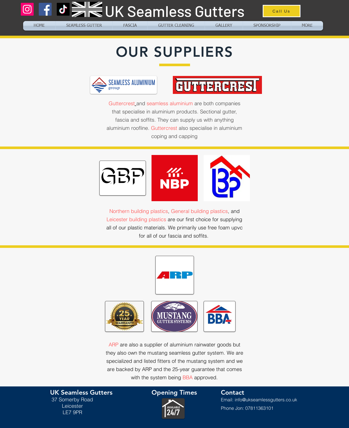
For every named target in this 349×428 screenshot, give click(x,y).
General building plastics (199, 211)
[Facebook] (45, 9)
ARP (113, 344)
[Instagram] (27, 9)
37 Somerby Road (72, 399)
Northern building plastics (138, 211)
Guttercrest (122, 103)
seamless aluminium (170, 103)
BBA (188, 377)
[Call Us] (281, 11)
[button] (307, 26)
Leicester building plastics (136, 219)
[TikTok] (63, 9)
